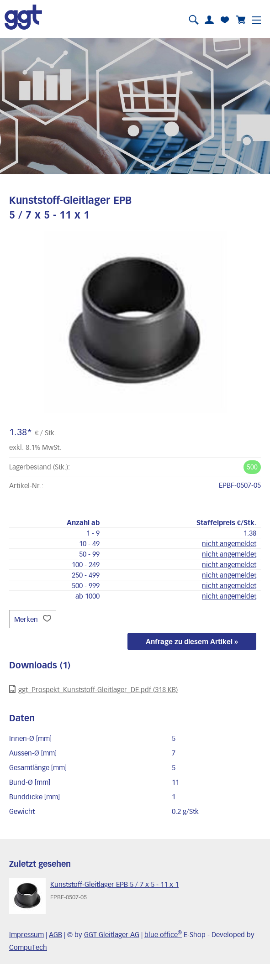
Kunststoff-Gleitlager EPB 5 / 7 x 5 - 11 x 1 (114, 884)
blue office (163, 934)
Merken (32, 619)
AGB (55, 934)
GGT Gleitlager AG (111, 934)
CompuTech (28, 947)
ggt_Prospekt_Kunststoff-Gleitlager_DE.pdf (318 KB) (93, 689)
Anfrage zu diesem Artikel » (192, 641)
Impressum (26, 934)
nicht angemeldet (229, 543)
